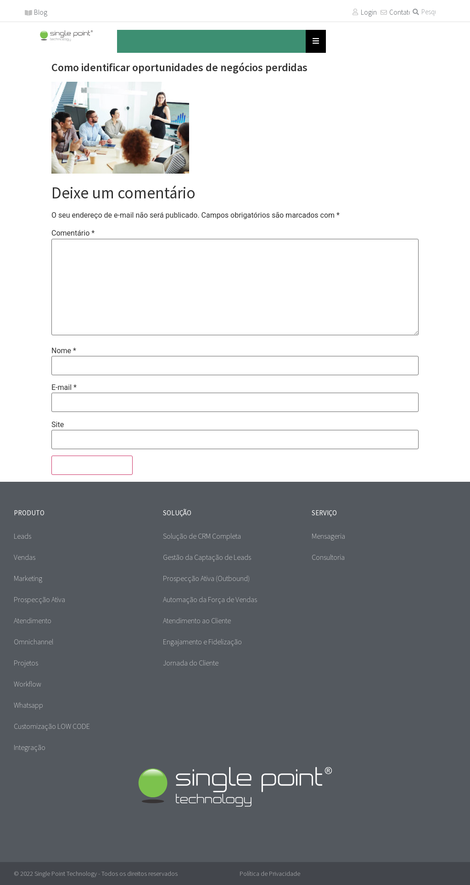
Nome (63, 351)
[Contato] (383, 12)
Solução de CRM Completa (202, 536)
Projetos (26, 662)
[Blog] (28, 13)
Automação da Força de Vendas (210, 599)
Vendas (24, 557)
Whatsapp (28, 705)
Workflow (27, 683)
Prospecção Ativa (39, 599)
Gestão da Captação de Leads (207, 557)
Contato (401, 12)
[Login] (355, 12)
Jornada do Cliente (190, 662)
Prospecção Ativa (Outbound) (206, 578)
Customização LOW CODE (52, 726)
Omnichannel (33, 641)
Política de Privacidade (270, 873)
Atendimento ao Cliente (197, 620)
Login (369, 12)
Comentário (73, 233)
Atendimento (32, 620)
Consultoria (328, 557)
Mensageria (328, 536)
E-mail (64, 387)
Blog (40, 12)
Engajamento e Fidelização (202, 641)
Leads (22, 536)
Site (57, 424)
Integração (29, 747)
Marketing (28, 578)
